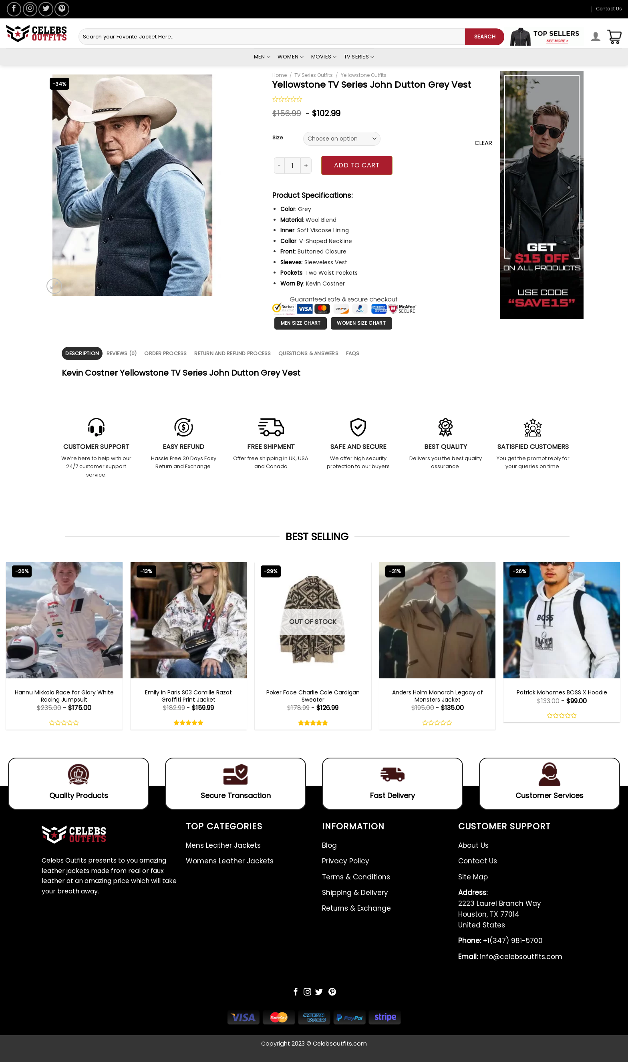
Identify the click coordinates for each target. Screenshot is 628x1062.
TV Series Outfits (313, 75)
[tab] (82, 353)
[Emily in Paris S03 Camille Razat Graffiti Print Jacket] (189, 620)
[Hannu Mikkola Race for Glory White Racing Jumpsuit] (64, 620)
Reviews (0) (122, 353)
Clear (483, 143)
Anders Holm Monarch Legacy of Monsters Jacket (437, 696)
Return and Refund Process (232, 353)
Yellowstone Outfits (363, 75)
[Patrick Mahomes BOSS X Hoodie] (561, 620)
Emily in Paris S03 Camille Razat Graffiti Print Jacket (188, 696)
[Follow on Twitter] (45, 9)
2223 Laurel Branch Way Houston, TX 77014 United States (499, 909)
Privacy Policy (345, 861)
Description (82, 353)
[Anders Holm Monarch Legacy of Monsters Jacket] (437, 620)
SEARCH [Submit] (484, 36)
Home (279, 75)
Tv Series (359, 57)
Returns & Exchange (356, 908)
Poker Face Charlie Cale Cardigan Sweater (313, 696)
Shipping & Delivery (355, 892)
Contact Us (609, 9)
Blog (329, 845)
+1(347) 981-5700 (500, 940)
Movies (324, 57)
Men (262, 57)
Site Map (473, 877)
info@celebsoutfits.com (510, 956)
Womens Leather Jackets (230, 861)
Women (291, 57)
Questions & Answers (308, 353)
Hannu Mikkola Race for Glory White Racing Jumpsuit (64, 696)
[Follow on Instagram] (30, 9)
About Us (473, 845)
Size (277, 138)
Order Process (165, 353)
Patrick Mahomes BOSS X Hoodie (562, 692)
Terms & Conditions (356, 877)
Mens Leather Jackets (223, 845)
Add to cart (357, 165)
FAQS (353, 353)
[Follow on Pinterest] (61, 9)
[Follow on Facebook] (14, 9)
